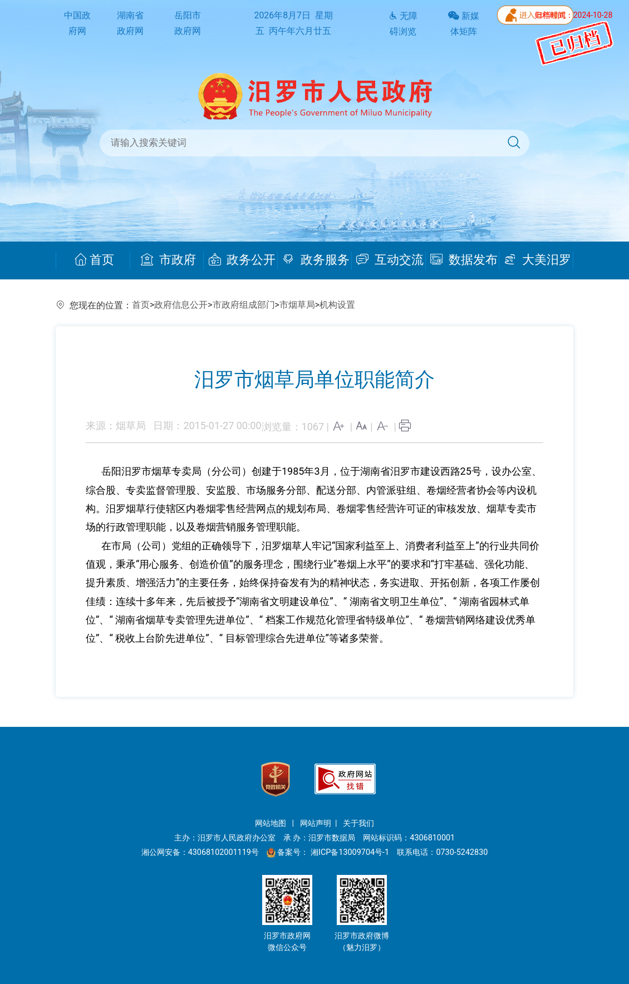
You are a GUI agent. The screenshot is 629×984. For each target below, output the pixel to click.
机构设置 (337, 304)
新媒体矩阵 (463, 24)
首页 (94, 260)
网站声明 (315, 823)
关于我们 (358, 823)
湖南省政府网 (130, 23)
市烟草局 (297, 304)
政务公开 (242, 260)
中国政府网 (77, 23)
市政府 (168, 260)
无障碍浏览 (403, 24)
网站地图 (271, 823)
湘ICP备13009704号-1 (351, 852)
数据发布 (464, 260)
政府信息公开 (181, 304)
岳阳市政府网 (187, 23)
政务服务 (316, 260)
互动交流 (390, 260)
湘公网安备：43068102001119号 (200, 852)
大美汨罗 (537, 260)
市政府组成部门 (244, 304)
